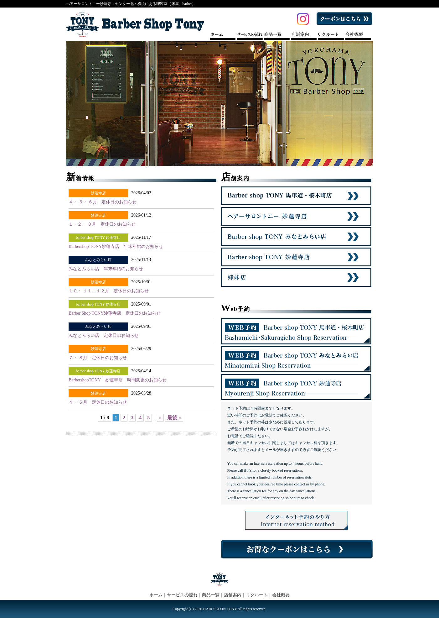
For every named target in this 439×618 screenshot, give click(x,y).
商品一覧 (211, 595)
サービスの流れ (182, 595)
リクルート (257, 595)
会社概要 (281, 595)
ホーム (156, 595)
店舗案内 (232, 595)
